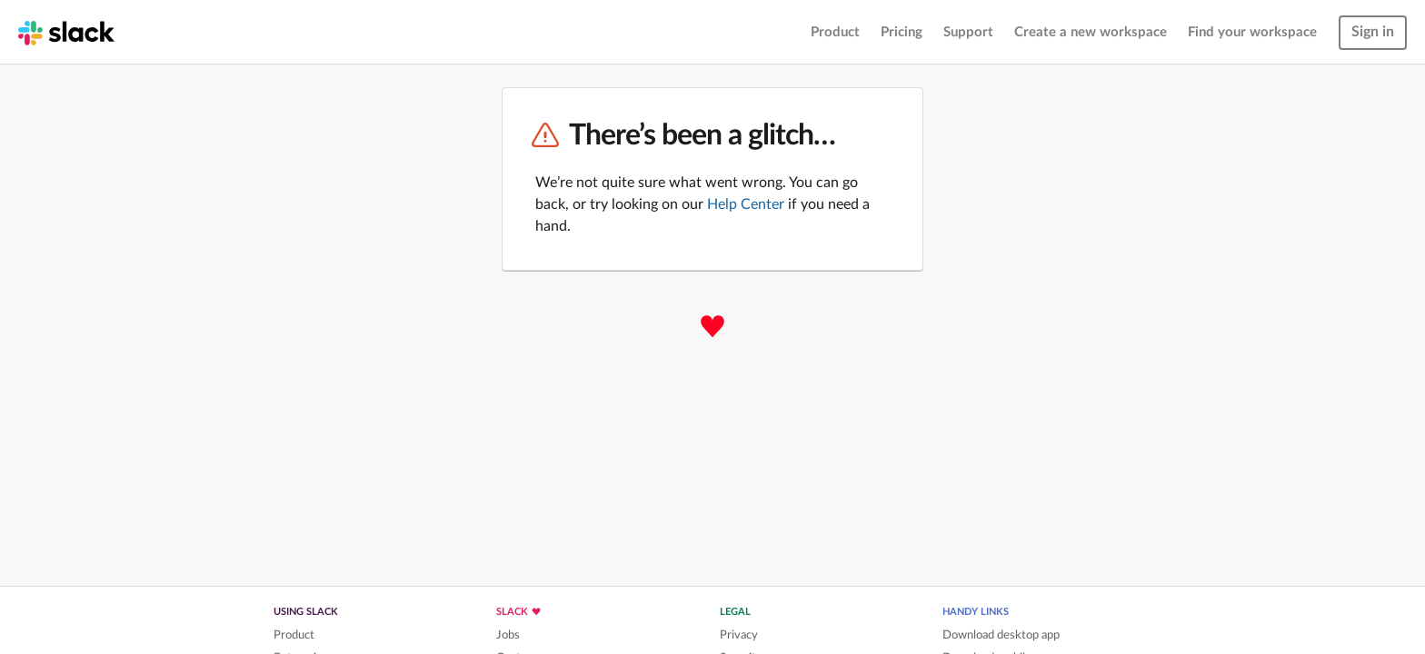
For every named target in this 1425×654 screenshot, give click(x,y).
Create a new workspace (1090, 32)
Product (835, 32)
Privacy (739, 635)
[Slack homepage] (66, 31)
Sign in (1372, 32)
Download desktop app (1001, 635)
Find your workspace (1252, 32)
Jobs (508, 635)
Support (968, 32)
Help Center (745, 204)
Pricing (901, 32)
